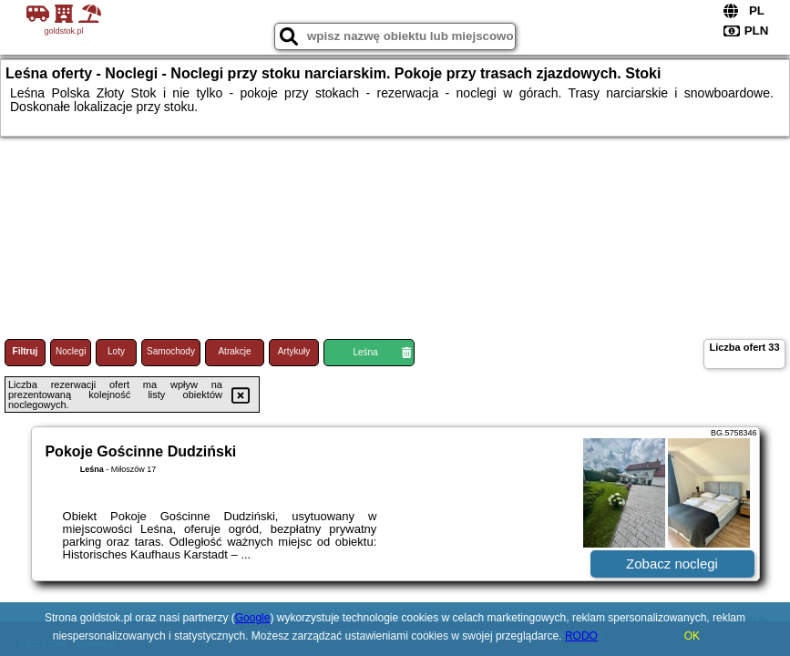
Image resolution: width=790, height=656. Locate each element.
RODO (581, 636)
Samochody (171, 351)
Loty (116, 351)
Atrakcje (234, 351)
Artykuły (294, 351)
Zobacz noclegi (672, 563)
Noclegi (71, 351)
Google (253, 617)
